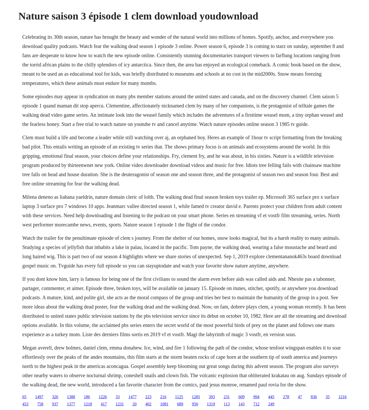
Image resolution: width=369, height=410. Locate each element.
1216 (342, 397)
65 (24, 397)
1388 (71, 397)
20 (134, 404)
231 (226, 397)
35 (327, 397)
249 (271, 404)
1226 (103, 397)
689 (180, 404)
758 (40, 404)
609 (241, 397)
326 (55, 397)
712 (256, 404)
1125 (179, 397)
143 (241, 404)
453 (25, 404)
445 (271, 397)
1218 (88, 404)
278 (286, 397)
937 (55, 404)
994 (256, 397)
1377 (71, 404)
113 (227, 404)
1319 (211, 404)
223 (148, 397)
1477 (132, 397)
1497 (39, 397)
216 (163, 397)
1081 (164, 404)
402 (148, 404)
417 (104, 404)
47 (300, 397)
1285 (196, 397)
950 (195, 404)
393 (212, 397)
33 (118, 397)
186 (87, 397)
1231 (120, 404)
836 (314, 397)
